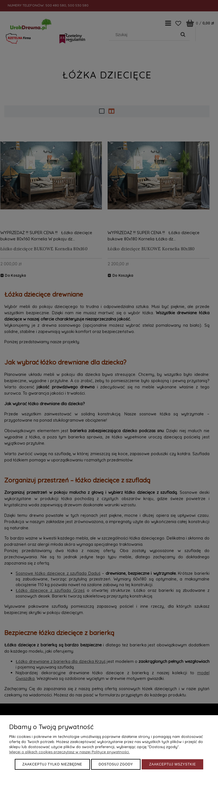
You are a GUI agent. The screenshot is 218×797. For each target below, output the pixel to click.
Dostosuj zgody (116, 764)
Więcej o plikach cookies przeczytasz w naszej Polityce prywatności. (69, 752)
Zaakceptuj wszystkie (172, 764)
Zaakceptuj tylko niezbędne (52, 764)
